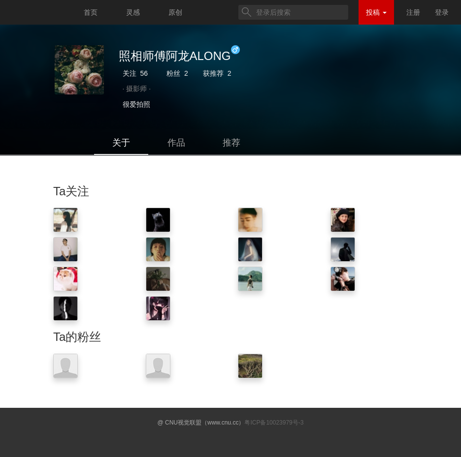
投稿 (376, 12)
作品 (176, 143)
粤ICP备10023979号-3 (273, 422)
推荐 (231, 143)
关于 (121, 143)
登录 (442, 12)
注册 (413, 12)
